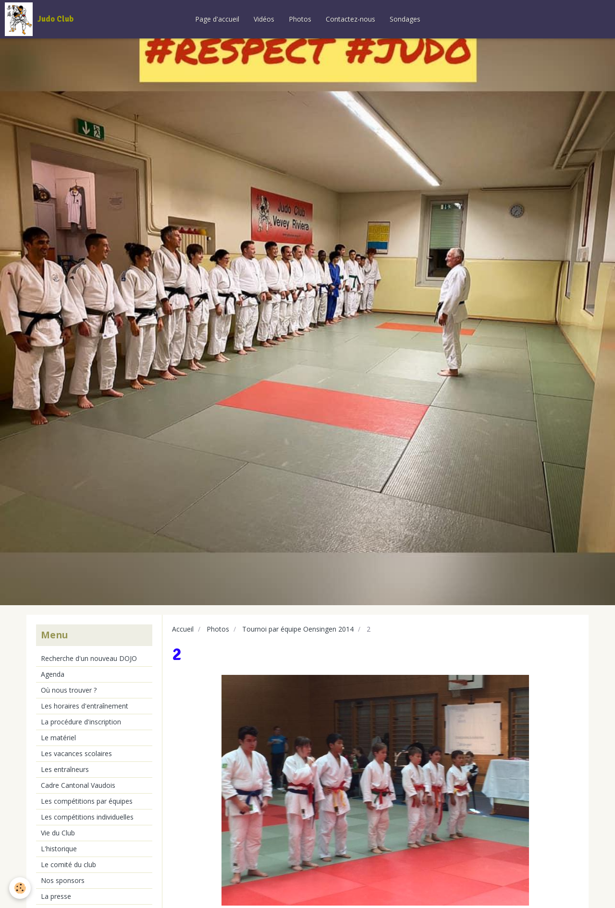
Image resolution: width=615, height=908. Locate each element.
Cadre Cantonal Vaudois (78, 785)
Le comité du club (68, 864)
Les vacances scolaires (76, 753)
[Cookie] (20, 888)
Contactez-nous (350, 19)
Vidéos (264, 19)
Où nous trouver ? (69, 690)
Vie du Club (58, 832)
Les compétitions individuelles (87, 816)
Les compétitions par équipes (87, 801)
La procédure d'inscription (81, 721)
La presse (56, 896)
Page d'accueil (217, 19)
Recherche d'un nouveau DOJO (89, 658)
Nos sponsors (63, 880)
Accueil (183, 629)
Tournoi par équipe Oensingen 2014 (298, 629)
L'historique (59, 848)
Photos (300, 19)
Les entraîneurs (65, 769)
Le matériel (58, 737)
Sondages (405, 19)
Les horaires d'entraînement (84, 705)
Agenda (52, 674)
